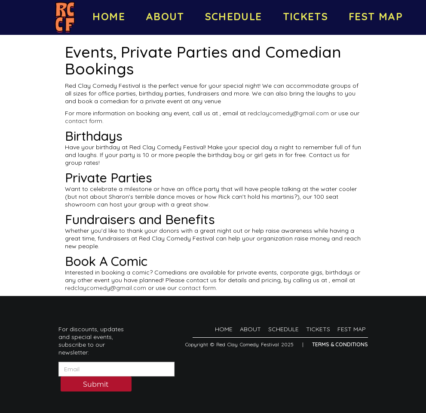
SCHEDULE (233, 16)
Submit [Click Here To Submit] (96, 384)
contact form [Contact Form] (83, 121)
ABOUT (165, 16)
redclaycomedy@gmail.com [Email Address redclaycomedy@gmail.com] (288, 113)
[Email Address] (116, 369)
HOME (108, 16)
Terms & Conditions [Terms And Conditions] (340, 344)
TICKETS (305, 16)
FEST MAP (376, 16)
